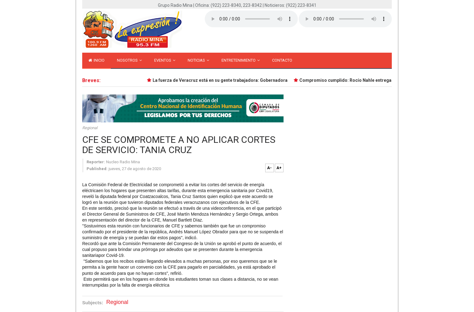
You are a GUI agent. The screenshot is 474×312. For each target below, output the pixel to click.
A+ (279, 167)
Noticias (198, 60)
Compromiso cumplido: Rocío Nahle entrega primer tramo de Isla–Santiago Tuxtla (386, 80)
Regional (89, 127)
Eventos (164, 60)
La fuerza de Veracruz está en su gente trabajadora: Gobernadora (221, 80)
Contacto (282, 60)
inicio (96, 60)
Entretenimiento (240, 60)
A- (269, 167)
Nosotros (129, 60)
